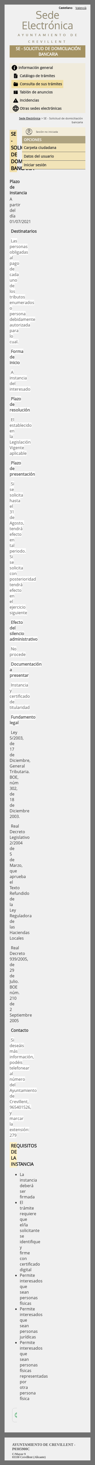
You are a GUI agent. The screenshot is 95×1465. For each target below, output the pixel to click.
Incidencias (29, 100)
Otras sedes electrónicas (41, 108)
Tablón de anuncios (36, 92)
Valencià (80, 8)
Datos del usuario (39, 156)
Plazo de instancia (13, 187)
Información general (35, 67)
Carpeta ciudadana (40, 147)
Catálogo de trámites (37, 75)
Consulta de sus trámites (41, 83)
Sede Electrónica (29, 118)
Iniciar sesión (35, 164)
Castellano (65, 8)
